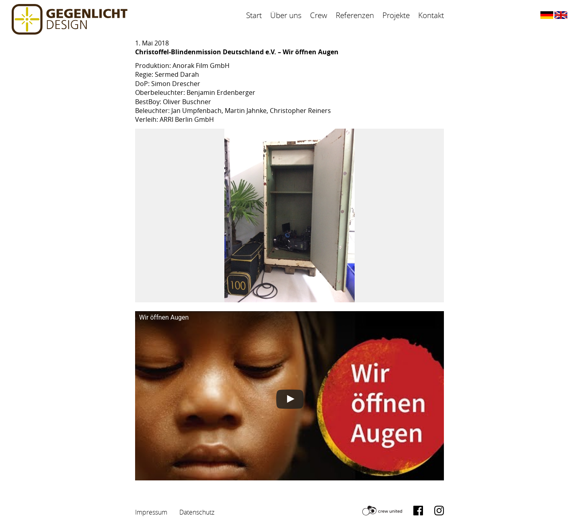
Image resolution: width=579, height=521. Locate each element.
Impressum (151, 512)
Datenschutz (196, 512)
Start (254, 15)
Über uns (286, 15)
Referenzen (355, 15)
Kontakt (431, 15)
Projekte (396, 15)
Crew (318, 15)
